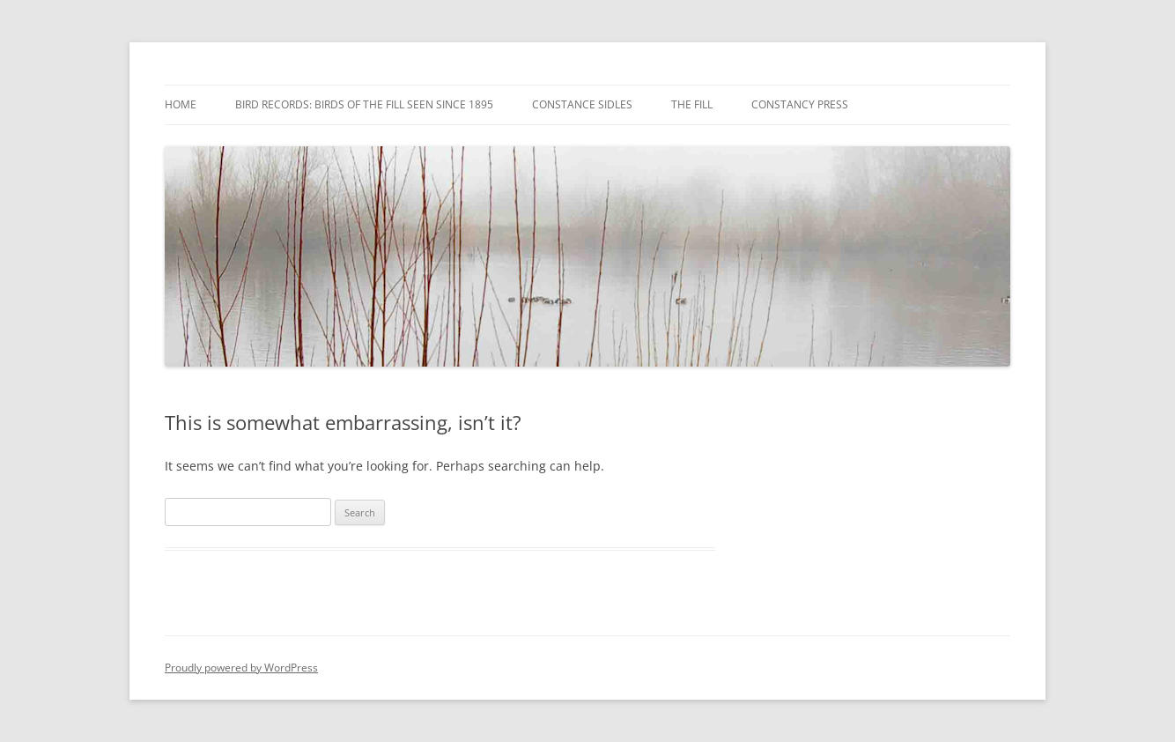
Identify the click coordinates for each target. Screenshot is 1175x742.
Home (180, 104)
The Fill (692, 104)
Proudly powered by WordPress (241, 667)
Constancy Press (799, 104)
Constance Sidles (582, 104)
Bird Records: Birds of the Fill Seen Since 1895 (364, 104)
